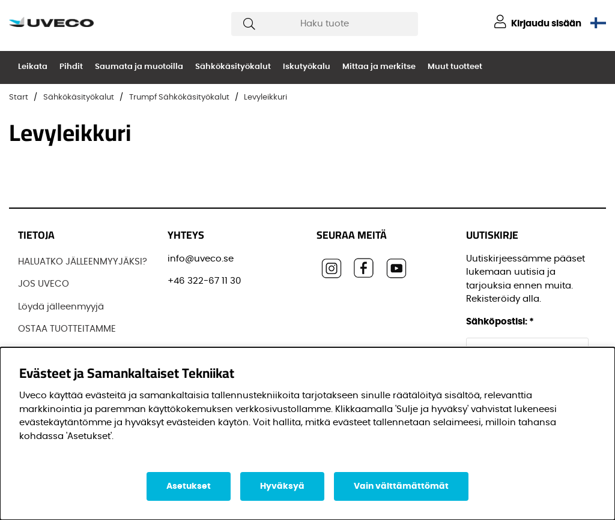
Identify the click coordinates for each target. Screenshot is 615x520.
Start (18, 97)
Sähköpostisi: (500, 321)
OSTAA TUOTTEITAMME (67, 328)
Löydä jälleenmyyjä (61, 306)
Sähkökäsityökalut (233, 67)
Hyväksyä (282, 486)
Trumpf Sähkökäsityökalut (179, 97)
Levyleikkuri (265, 97)
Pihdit (71, 67)
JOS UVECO (43, 283)
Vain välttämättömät (401, 486)
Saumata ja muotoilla (139, 67)
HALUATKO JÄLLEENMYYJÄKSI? (82, 261)
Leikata (32, 67)
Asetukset (188, 486)
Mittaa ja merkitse (379, 67)
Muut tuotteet (455, 67)
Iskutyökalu (306, 67)
